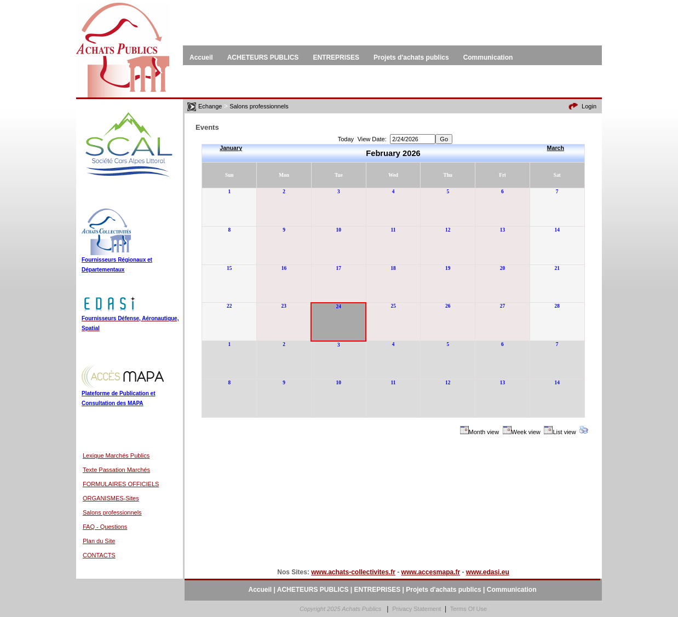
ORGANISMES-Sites (111, 498)
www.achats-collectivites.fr (353, 572)
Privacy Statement (416, 609)
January (231, 148)
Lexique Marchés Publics (116, 455)
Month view (484, 432)
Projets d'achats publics (443, 589)
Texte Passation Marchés (116, 469)
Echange (210, 106)
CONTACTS (99, 555)
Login (589, 106)
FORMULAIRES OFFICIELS (121, 484)
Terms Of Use (468, 609)
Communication (512, 589)
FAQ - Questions (105, 526)
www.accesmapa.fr (431, 572)
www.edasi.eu (487, 572)
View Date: (372, 139)
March (555, 148)
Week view (526, 432)
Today (346, 139)
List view (564, 432)
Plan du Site (99, 541)
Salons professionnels (112, 512)
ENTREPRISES (377, 589)
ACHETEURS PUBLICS (313, 589)
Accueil (260, 589)
